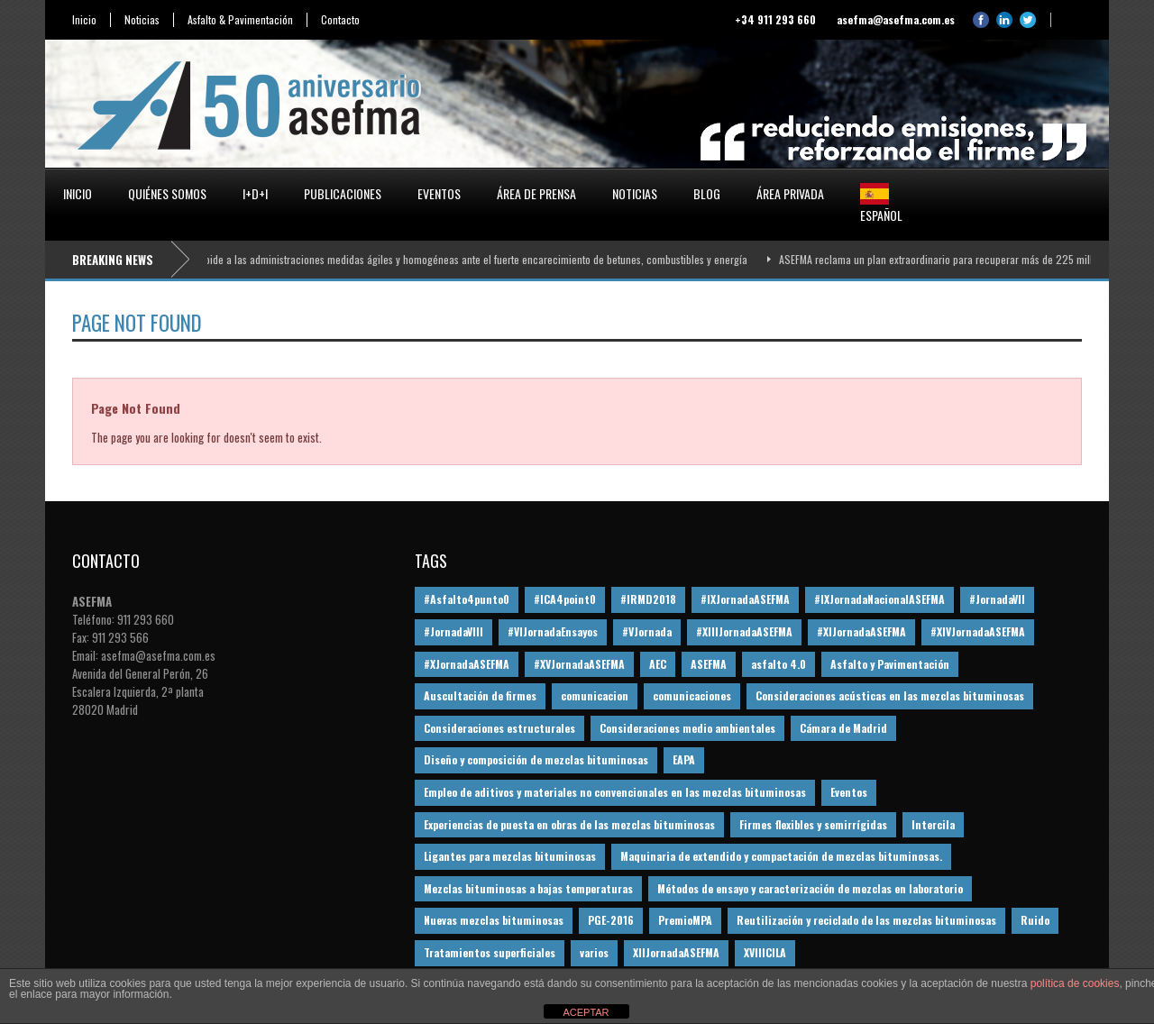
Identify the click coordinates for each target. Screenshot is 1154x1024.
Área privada (790, 193)
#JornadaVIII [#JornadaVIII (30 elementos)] (453, 631)
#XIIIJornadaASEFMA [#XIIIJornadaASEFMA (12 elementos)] (744, 631)
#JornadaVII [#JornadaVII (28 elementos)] (997, 599)
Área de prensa (536, 193)
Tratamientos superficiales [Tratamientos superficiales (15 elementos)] (489, 952)
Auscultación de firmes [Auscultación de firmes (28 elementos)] (480, 695)
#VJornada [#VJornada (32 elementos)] (647, 631)
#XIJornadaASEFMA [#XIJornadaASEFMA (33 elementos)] (861, 631)
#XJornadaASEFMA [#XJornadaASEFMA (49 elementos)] (466, 664)
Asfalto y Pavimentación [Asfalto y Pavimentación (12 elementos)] (889, 664)
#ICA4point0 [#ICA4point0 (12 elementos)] (565, 599)
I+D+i (255, 193)
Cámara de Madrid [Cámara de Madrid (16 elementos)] (843, 728)
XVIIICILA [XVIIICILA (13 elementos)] (765, 952)
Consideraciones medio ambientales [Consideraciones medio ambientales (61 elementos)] (687, 728)
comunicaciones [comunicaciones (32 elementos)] (692, 695)
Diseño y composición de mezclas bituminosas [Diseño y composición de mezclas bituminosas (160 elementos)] (536, 759)
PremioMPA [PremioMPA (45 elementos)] (685, 920)
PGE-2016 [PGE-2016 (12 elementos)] (611, 920)
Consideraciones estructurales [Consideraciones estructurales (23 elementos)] (499, 728)
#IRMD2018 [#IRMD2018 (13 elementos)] (648, 599)
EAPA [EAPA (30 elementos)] (684, 759)
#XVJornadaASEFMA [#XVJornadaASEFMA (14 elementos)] (579, 664)
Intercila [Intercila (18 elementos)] (933, 824)
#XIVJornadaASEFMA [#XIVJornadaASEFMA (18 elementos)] (977, 631)
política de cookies (1075, 983)
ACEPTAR (586, 1012)
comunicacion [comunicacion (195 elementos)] (594, 695)
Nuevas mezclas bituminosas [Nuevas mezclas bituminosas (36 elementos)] (493, 920)
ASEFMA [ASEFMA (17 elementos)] (709, 664)
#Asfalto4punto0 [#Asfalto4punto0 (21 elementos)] (466, 599)
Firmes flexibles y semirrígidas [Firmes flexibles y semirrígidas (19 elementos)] (813, 824)
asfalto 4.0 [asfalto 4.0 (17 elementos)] (778, 664)
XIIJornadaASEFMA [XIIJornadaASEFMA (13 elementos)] (676, 952)
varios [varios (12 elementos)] (594, 952)
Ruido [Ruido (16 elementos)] (1035, 920)
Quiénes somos (167, 193)
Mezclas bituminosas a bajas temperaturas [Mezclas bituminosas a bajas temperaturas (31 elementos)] (528, 888)
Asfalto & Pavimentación (240, 20)
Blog (706, 193)
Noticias (142, 20)
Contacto (340, 20)
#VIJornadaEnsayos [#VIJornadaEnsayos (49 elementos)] (553, 631)
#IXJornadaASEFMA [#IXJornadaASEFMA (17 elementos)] (745, 599)
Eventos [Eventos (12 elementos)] (848, 792)
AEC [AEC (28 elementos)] (657, 664)
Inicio (84, 20)
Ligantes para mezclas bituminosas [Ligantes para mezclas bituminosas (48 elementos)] (510, 856)
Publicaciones (342, 193)
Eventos (439, 193)
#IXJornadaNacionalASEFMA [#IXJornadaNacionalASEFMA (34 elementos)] (879, 599)
